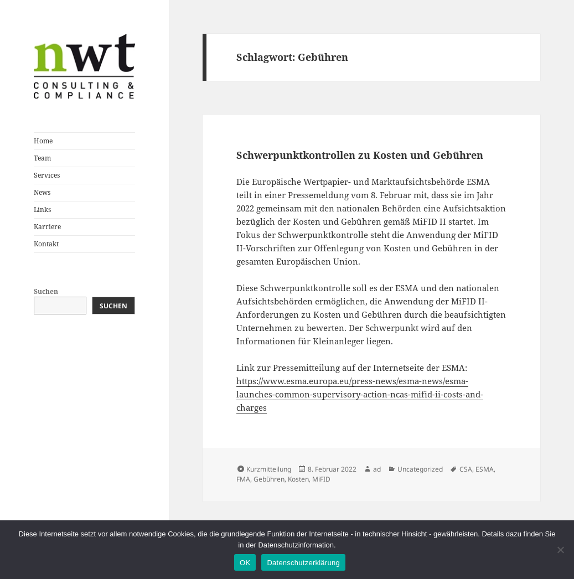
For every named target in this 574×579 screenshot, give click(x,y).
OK (245, 563)
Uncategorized (420, 469)
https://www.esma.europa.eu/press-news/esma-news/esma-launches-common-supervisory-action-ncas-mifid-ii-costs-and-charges (359, 394)
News (42, 192)
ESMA (484, 469)
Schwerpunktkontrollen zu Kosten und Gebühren (359, 155)
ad (377, 469)
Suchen (46, 291)
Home (43, 141)
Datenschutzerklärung (303, 563)
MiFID (321, 479)
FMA (243, 479)
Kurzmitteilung (268, 469)
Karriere (47, 226)
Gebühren (269, 479)
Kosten (298, 479)
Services (47, 175)
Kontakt (46, 244)
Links (42, 209)
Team (42, 158)
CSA (465, 469)
